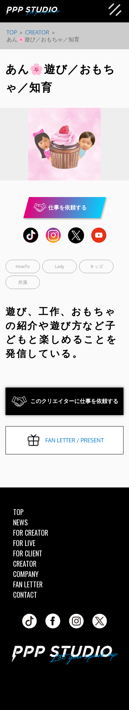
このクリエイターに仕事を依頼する (74, 401)
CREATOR (24, 563)
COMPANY (26, 574)
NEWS (20, 522)
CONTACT (25, 594)
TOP (18, 512)
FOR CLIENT (27, 553)
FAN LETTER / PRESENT (74, 440)
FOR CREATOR (30, 532)
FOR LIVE (24, 543)
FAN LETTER (28, 584)
